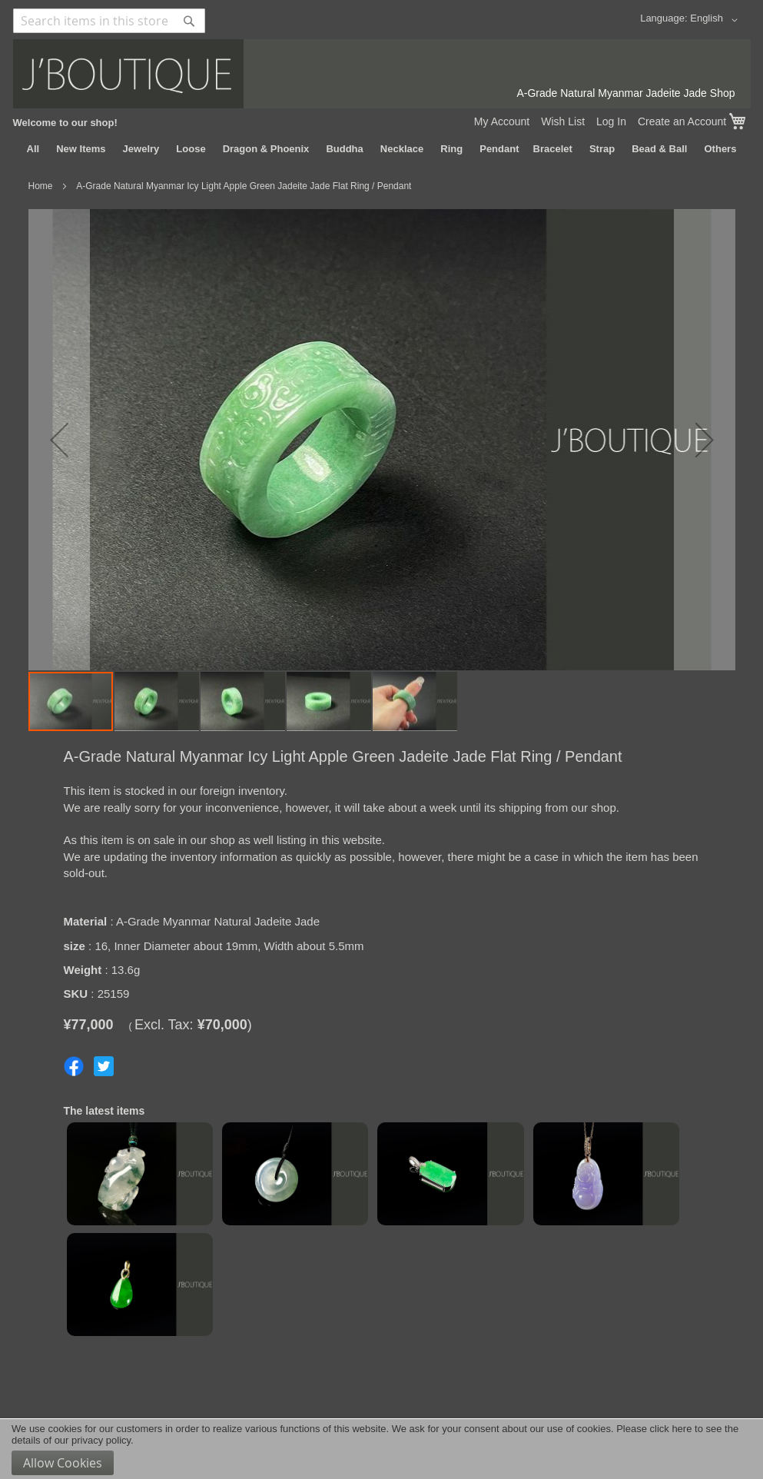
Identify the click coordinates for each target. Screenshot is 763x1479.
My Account (501, 121)
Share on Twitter (104, 1066)
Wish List (563, 121)
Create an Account (682, 121)
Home (40, 186)
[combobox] (109, 20)
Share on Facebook (74, 1066)
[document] (381, 1449)
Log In (611, 121)
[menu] (382, 149)
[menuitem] (33, 149)
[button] (716, 20)
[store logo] (382, 73)
